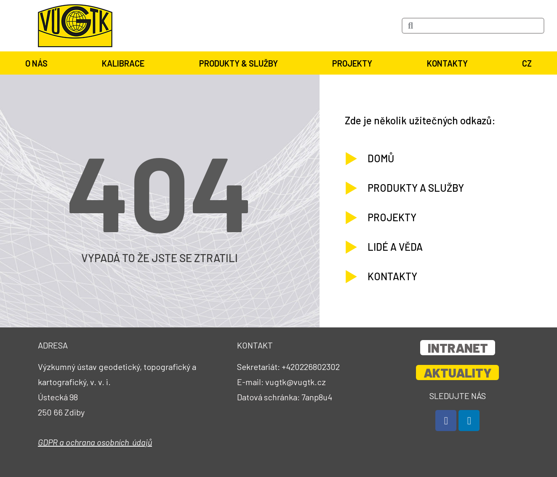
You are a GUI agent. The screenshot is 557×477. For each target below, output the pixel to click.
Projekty (354, 63)
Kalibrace (125, 63)
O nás (38, 63)
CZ (527, 63)
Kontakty (449, 63)
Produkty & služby (240, 63)
